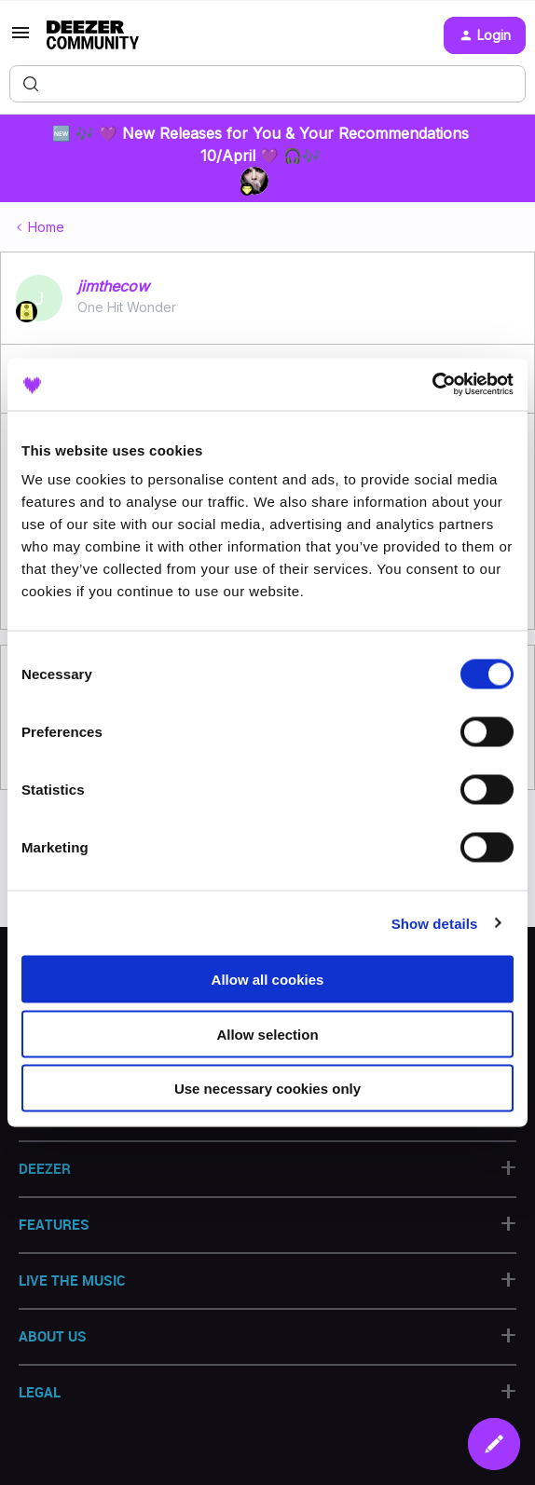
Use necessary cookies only (267, 1089)
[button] (20, 39)
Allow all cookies (268, 980)
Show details (434, 923)
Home (46, 227)
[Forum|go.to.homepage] (93, 35)
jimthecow (113, 286)
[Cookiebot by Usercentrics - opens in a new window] (432, 385)
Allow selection (267, 1034)
